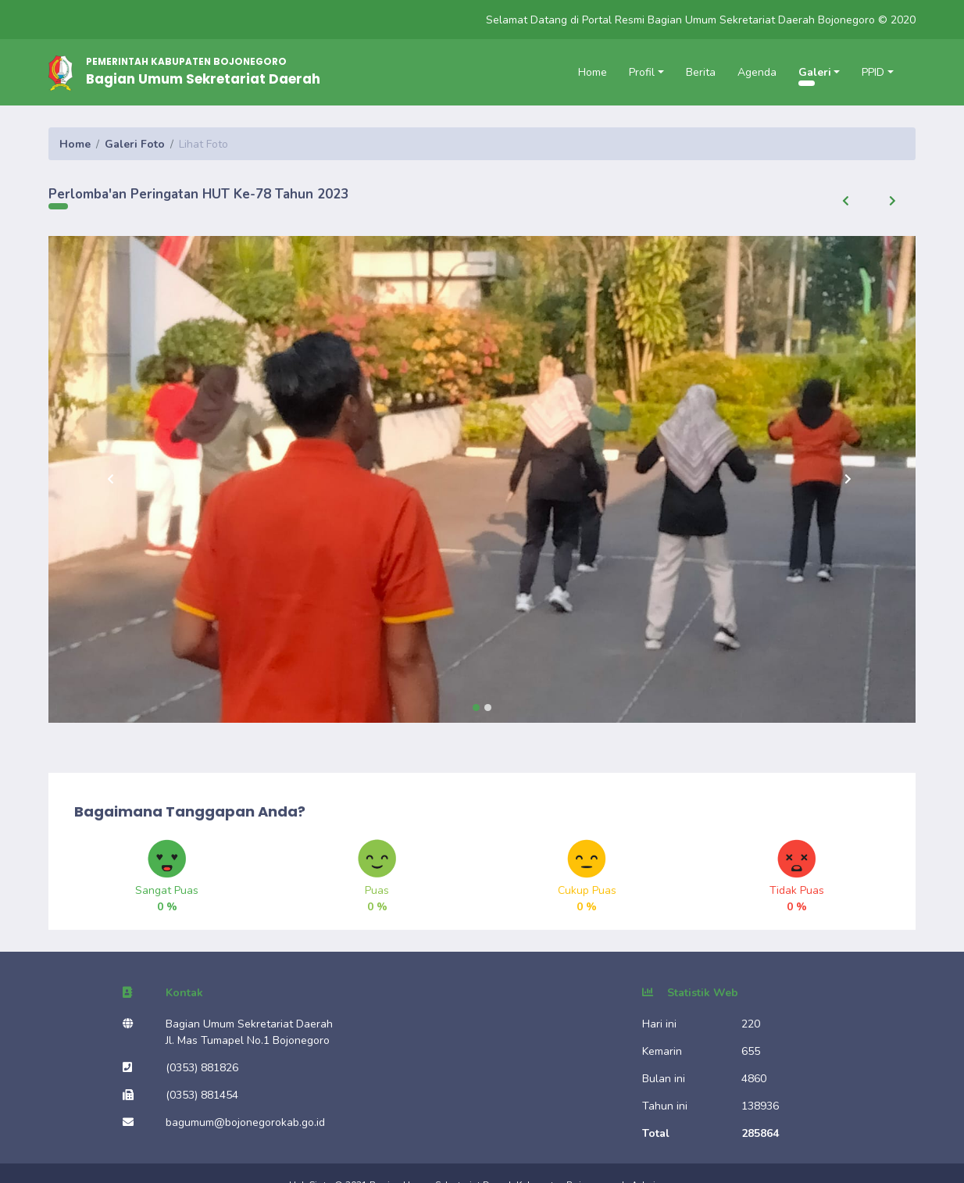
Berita (701, 72)
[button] (845, 201)
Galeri (814, 72)
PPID (873, 72)
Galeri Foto (135, 144)
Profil (642, 72)
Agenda (757, 72)
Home (592, 72)
